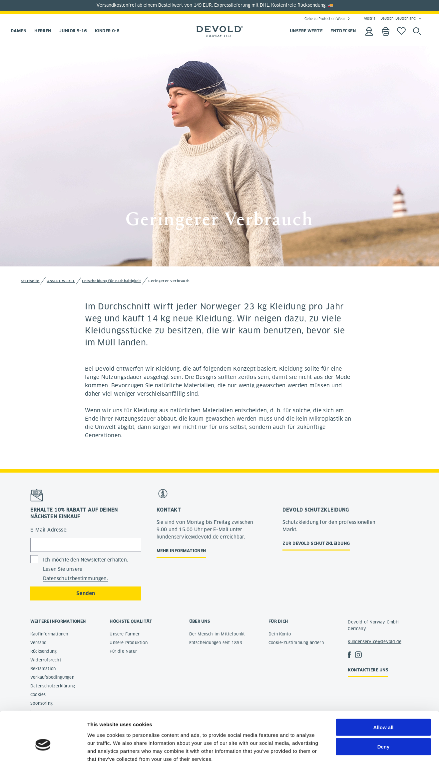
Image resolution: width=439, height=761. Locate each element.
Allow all (383, 689)
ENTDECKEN (343, 31)
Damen (18, 31)
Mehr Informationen (181, 551)
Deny (383, 709)
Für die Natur (123, 651)
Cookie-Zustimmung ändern (296, 642)
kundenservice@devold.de (374, 641)
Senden (85, 593)
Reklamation (43, 668)
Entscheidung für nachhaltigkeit (111, 281)
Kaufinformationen (49, 633)
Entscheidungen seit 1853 (215, 642)
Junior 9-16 (73, 31)
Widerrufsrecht (45, 659)
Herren (42, 31)
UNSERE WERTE (306, 31)
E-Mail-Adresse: (49, 530)
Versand (38, 642)
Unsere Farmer (125, 633)
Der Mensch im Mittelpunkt (217, 633)
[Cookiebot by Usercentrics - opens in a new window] (43, 748)
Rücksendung (43, 651)
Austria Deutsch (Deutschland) (390, 18)
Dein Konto (279, 633)
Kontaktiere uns (368, 670)
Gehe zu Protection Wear (324, 18)
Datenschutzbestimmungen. (75, 578)
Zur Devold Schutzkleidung (316, 543)
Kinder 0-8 (107, 31)
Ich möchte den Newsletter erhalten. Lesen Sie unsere (85, 569)
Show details (349, 748)
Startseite (30, 281)
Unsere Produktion (128, 642)
